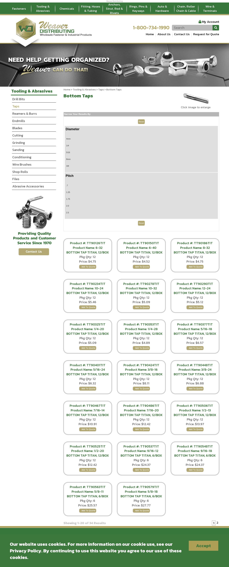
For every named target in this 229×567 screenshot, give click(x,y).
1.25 (68, 192)
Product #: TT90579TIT (141, 486)
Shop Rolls (20, 171)
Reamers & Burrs (24, 113)
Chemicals (67, 8)
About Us (163, 34)
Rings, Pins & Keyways (138, 8)
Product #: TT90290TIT (195, 283)
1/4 (67, 146)
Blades (17, 128)
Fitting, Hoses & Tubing (90, 8)
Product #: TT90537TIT (141, 446)
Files (15, 178)
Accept (203, 546)
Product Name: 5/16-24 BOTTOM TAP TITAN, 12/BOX (87, 372)
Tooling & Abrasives (43, 8)
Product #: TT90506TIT (195, 405)
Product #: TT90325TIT (87, 324)
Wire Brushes (21, 164)
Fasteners (19, 8)
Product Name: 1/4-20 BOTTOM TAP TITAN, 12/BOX (87, 331)
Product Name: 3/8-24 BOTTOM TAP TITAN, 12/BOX (195, 372)
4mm (68, 139)
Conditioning (21, 157)
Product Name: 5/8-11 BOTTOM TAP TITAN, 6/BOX (87, 494)
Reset (141, 122)
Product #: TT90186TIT (195, 243)
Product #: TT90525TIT (88, 446)
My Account (210, 21)
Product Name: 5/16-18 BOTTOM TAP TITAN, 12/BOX (195, 331)
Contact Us (182, 34)
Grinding (18, 142)
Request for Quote (206, 34)
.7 (67, 185)
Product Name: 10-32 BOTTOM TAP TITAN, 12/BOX (141, 290)
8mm (68, 159)
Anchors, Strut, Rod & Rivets (114, 9)
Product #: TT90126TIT (87, 243)
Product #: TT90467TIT (88, 405)
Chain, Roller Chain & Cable (186, 8)
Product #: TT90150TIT (141, 243)
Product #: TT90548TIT (195, 446)
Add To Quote (88, 266)
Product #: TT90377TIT (195, 324)
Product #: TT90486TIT (141, 405)
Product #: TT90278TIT (141, 283)
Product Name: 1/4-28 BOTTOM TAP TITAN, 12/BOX (141, 331)
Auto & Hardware (162, 8)
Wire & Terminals (210, 8)
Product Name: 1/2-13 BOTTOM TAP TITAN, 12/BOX (195, 412)
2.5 (67, 213)
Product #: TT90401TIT (87, 365)
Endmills (18, 120)
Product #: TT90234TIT (87, 283)
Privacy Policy (25, 550)
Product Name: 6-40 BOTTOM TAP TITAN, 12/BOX (141, 250)
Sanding (18, 149)
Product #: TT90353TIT (141, 324)
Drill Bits (18, 99)
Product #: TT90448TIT (195, 365)
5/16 (68, 152)
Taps (101, 89)
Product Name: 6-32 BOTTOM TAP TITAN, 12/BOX (87, 250)
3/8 (67, 166)
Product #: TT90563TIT (88, 486)
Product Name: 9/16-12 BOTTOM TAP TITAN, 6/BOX (141, 453)
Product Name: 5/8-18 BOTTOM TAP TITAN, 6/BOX (141, 494)
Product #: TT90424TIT (141, 365)
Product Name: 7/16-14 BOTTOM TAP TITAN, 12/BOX (87, 412)
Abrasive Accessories (28, 186)
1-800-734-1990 (151, 27)
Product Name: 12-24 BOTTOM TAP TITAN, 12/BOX (195, 290)
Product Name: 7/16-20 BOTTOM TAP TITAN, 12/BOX (141, 412)
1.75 (68, 199)
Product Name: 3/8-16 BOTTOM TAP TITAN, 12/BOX (141, 372)
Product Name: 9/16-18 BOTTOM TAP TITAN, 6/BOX (195, 453)
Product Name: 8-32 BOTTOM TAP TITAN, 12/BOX (195, 250)
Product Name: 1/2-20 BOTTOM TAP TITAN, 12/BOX (87, 453)
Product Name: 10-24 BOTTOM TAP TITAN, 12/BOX (87, 290)
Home (150, 34)
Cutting (17, 135)
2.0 (67, 206)
